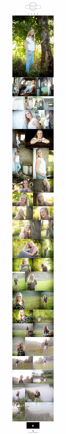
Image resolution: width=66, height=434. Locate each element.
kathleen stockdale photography (34, 432)
